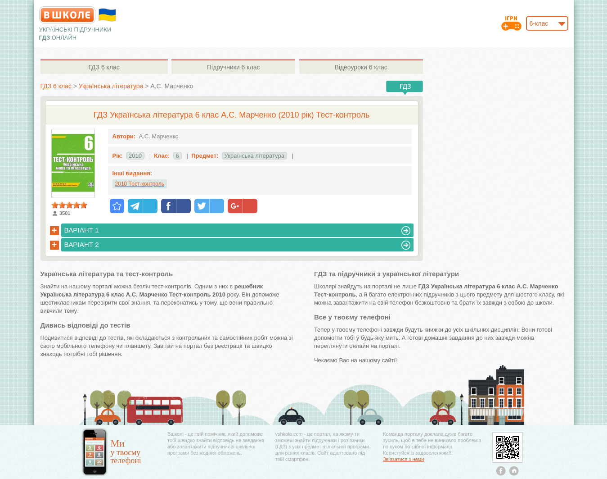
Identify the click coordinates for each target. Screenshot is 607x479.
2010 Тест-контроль (139, 184)
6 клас (103, 67)
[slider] (69, 205)
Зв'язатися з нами (403, 459)
